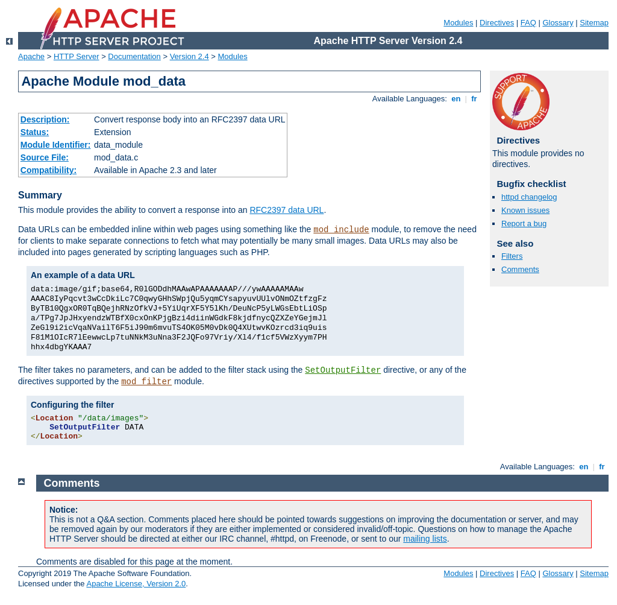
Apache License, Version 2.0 (136, 583)
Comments (520, 269)
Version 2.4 (189, 56)
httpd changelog (529, 196)
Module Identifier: (55, 145)
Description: (45, 119)
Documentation (134, 56)
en (456, 98)
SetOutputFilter (343, 370)
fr (474, 98)
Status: (34, 132)
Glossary (557, 22)
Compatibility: (48, 170)
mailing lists (424, 538)
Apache (31, 56)
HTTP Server (76, 56)
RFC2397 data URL (286, 210)
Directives (497, 22)
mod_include (341, 230)
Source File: (44, 157)
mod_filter (146, 382)
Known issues (525, 210)
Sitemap (594, 22)
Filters (511, 256)
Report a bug (524, 223)
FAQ (528, 22)
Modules (458, 22)
